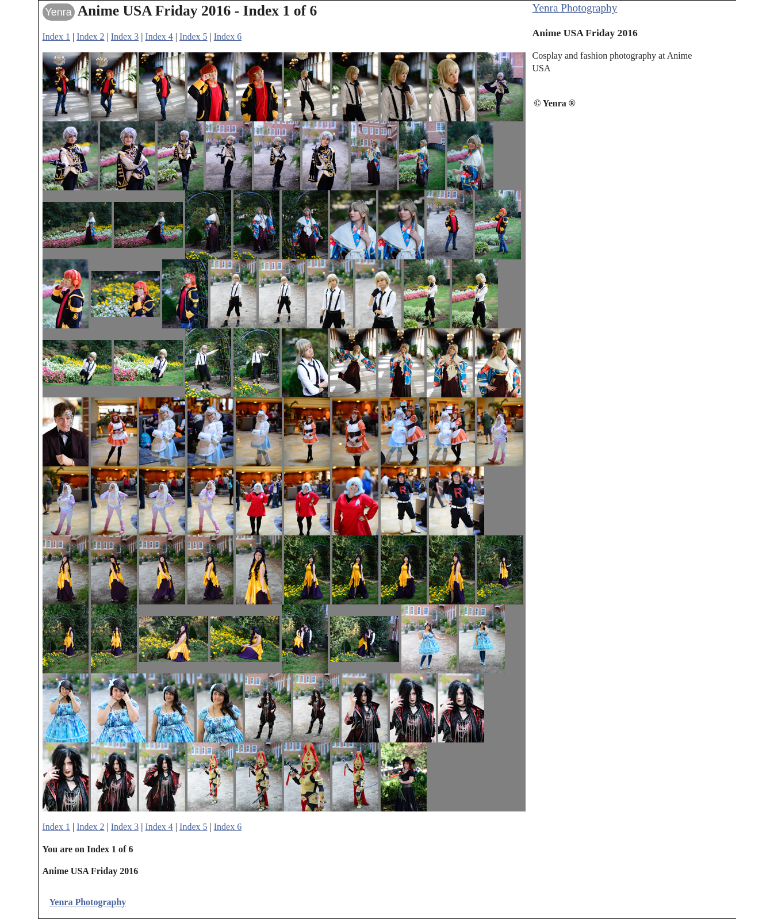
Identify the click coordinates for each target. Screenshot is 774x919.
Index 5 (193, 36)
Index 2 (90, 36)
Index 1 (56, 36)
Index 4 (159, 36)
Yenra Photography (575, 8)
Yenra (58, 12)
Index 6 (228, 36)
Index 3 (125, 36)
